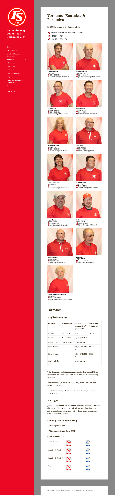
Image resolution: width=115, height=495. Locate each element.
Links (8, 95)
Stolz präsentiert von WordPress (82, 491)
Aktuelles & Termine (13, 55)
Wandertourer (12, 70)
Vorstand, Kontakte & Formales (15, 81)
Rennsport (11, 66)
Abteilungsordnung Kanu (59, 431)
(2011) (67, 425)
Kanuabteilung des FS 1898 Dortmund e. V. (16, 33)
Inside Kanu (11, 59)
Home (9, 47)
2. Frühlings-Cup (12, 50)
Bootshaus (11, 63)
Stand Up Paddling (14, 73)
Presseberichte (11, 87)
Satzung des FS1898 (57, 425)
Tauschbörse (11, 91)
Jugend (10, 77)
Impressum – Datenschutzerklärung (58, 491)
